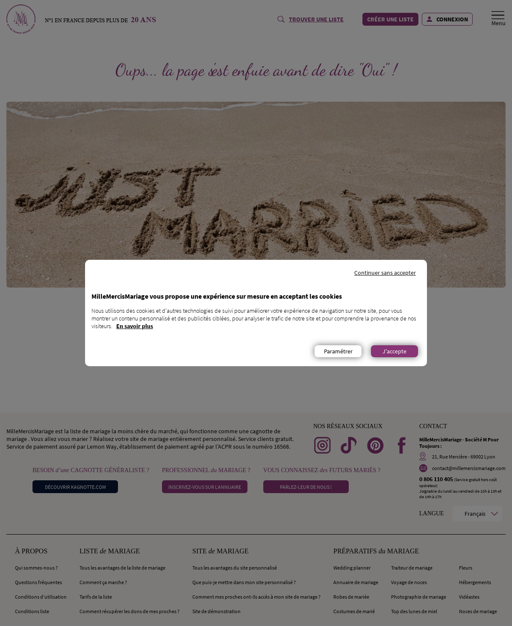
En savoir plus (134, 326)
